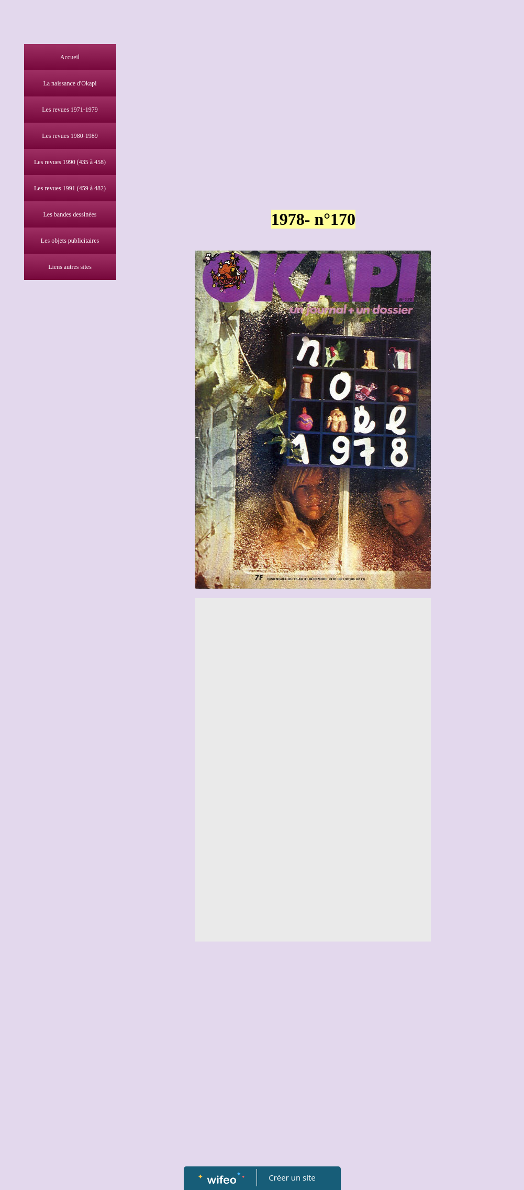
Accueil (70, 57)
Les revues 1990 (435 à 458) (70, 162)
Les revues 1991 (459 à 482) (70, 188)
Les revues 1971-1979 (70, 109)
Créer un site (292, 1177)
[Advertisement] (67, 495)
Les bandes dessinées (70, 214)
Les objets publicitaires (70, 240)
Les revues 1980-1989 (70, 135)
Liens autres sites (70, 267)
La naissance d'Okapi (69, 83)
